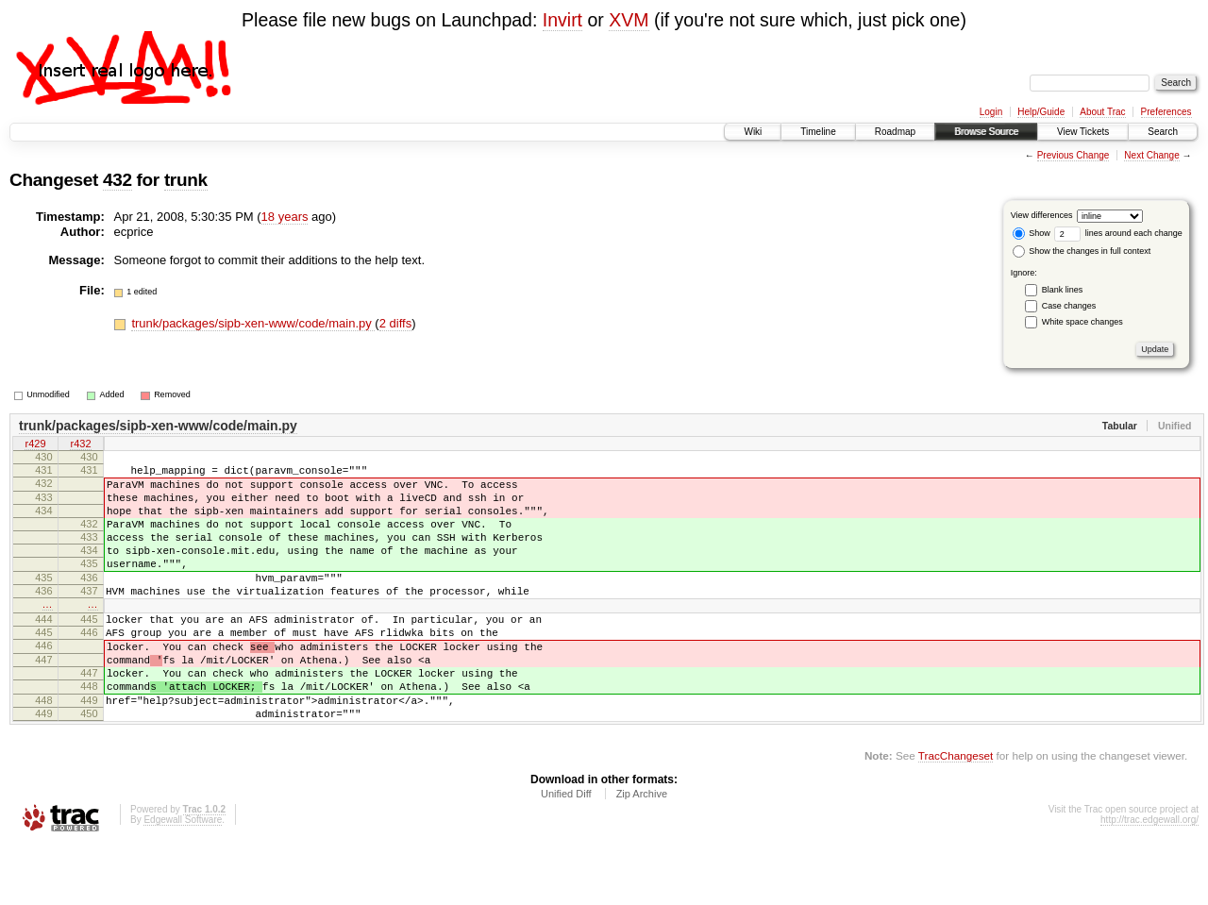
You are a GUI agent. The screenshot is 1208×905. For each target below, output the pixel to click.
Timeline (817, 131)
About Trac (1102, 112)
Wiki (753, 131)
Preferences (1166, 112)
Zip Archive (641, 853)
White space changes (1082, 322)
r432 (80, 445)
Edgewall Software (182, 879)
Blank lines (1062, 289)
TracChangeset (955, 815)
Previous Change (1073, 155)
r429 (35, 445)
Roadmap (895, 131)
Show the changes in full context (1082, 251)
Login (991, 112)
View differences (1042, 215)
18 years (285, 216)
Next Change (1151, 155)
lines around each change (1118, 233)
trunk (186, 180)
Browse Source (986, 131)
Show (1031, 233)
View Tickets (1083, 131)
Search (1163, 131)
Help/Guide (1041, 112)
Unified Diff (566, 853)
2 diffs (395, 323)
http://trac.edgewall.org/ (1149, 879)
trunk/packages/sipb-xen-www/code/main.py (253, 323)
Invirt (562, 19)
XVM (628, 19)
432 (117, 180)
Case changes (1069, 305)
